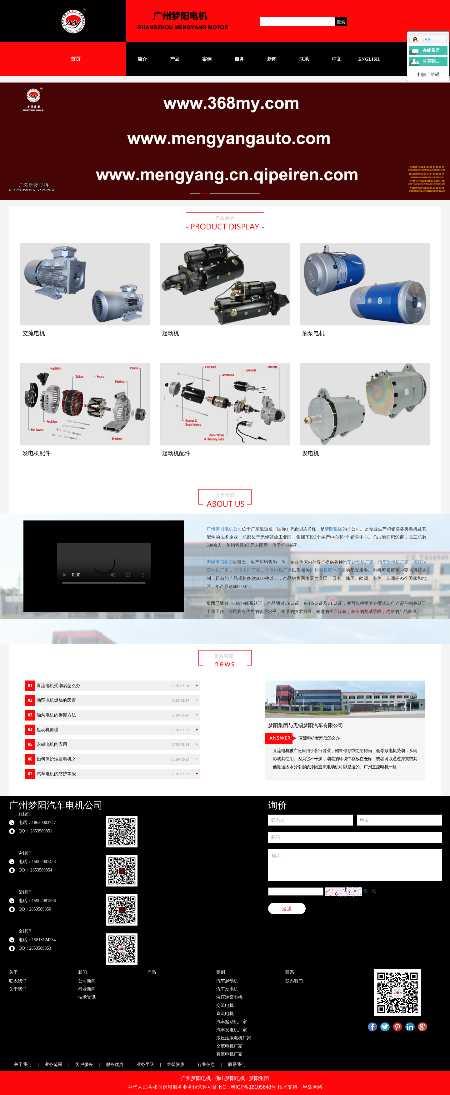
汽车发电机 (227, 989)
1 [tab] (195, 197)
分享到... (430, 61)
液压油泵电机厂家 (233, 1038)
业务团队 (145, 1064)
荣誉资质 (175, 1064)
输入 (355, 865)
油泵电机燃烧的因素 (56, 700)
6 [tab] (245, 197)
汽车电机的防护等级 (56, 773)
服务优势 (114, 1064)
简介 (142, 59)
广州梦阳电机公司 (224, 529)
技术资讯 (87, 997)
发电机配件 (36, 453)
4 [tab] (225, 197)
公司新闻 (87, 981)
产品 (174, 59)
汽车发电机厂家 (393, 562)
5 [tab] (235, 197)
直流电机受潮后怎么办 (58, 685)
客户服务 (84, 1064)
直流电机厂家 (278, 570)
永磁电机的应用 (52, 744)
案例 (207, 59)
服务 (239, 59)
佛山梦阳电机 (230, 1078)
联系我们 (18, 981)
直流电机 (225, 1013)
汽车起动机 (227, 981)
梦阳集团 (333, 529)
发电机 (310, 453)
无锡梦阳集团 (220, 562)
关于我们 (18, 989)
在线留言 (431, 50)
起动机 (170, 333)
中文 (336, 59)
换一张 (369, 891)
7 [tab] (255, 197)
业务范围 (53, 1064)
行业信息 (206, 1064)
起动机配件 (176, 453)
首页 (76, 59)
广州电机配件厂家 (328, 570)
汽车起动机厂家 (358, 562)
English (369, 59)
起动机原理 (47, 729)
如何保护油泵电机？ (56, 759)
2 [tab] (205, 197)
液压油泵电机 (229, 997)
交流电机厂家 (246, 570)
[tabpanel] (225, 141)
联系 (304, 59)
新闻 (272, 59)
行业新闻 (87, 989)
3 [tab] (215, 197)
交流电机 (33, 333)
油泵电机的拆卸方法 (56, 715)
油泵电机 (313, 333)
